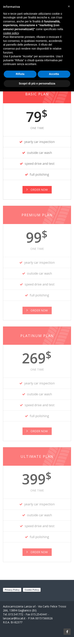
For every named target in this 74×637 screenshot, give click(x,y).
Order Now (37, 190)
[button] (69, 6)
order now (37, 310)
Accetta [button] (54, 74)
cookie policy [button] (11, 33)
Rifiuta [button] (20, 74)
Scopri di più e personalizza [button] (37, 83)
